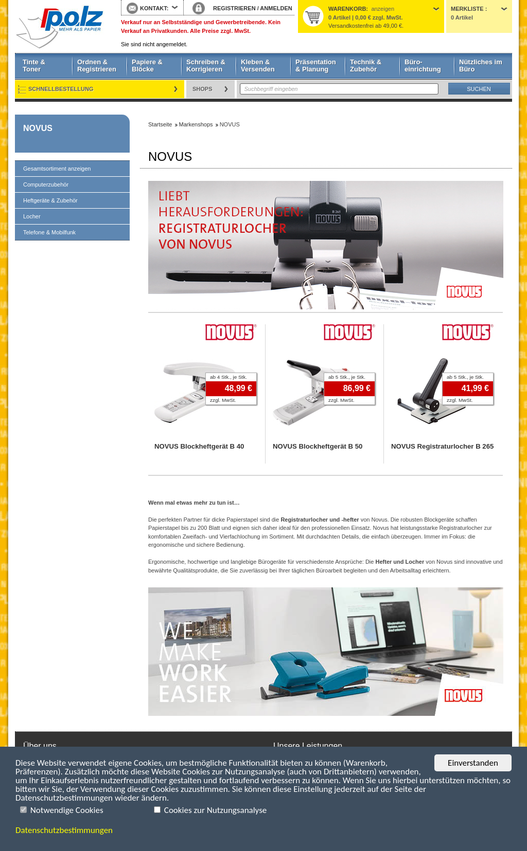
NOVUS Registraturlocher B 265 (442, 446)
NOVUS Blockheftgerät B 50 (317, 446)
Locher (32, 216)
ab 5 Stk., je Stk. (346, 377)
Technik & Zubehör (365, 65)
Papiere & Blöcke (147, 65)
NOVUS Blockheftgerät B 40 (199, 446)
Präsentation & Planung (315, 65)
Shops (202, 89)
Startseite (60, 27)
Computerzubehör (45, 184)
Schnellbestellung (61, 89)
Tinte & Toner (34, 65)
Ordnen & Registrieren (96, 65)
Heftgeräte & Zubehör (50, 200)
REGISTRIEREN (234, 8)
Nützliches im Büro (480, 65)
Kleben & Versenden (258, 65)
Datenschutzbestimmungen (64, 830)
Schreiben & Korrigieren (205, 65)
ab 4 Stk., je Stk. (228, 377)
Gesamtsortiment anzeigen (57, 168)
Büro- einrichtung (423, 65)
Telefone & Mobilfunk (49, 232)
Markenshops (196, 124)
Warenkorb (347, 9)
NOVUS (37, 128)
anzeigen (382, 9)
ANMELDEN (276, 8)
